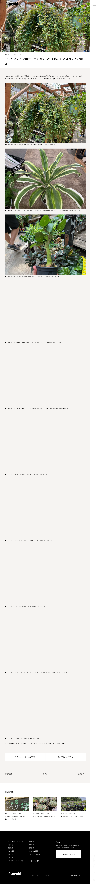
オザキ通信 (11, 851)
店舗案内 (10, 845)
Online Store (14, 860)
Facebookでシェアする (26, 757)
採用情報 (31, 848)
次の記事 (82, 774)
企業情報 (31, 842)
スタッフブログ (17, 54)
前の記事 (8, 774)
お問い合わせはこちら (68, 854)
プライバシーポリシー (35, 854)
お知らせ (10, 854)
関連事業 (31, 845)
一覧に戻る (45, 774)
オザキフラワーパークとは (15, 842)
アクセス (10, 857)
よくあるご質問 (33, 851)
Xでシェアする (67, 757)
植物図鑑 (10, 848)
